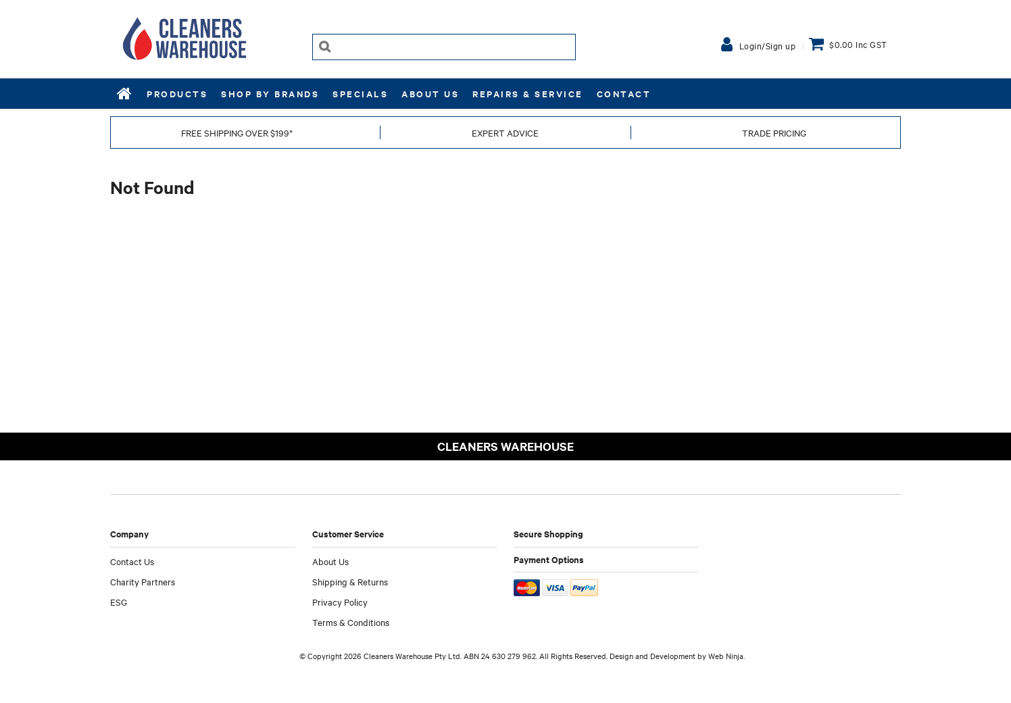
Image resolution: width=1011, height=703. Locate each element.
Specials (360, 93)
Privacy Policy (340, 602)
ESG (118, 602)
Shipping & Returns (350, 581)
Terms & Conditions (350, 622)
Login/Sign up (767, 45)
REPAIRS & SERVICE (527, 93)
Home (125, 93)
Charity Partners (142, 581)
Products (177, 93)
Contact (624, 93)
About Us (430, 93)
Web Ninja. (726, 655)
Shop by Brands (270, 93)
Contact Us (132, 561)
